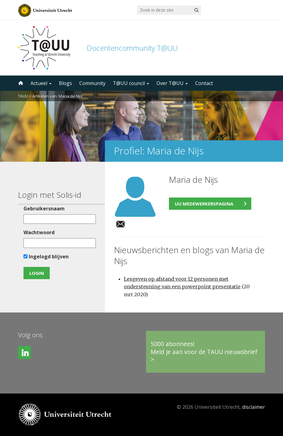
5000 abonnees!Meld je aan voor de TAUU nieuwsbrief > (204, 352)
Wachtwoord (39, 232)
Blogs (65, 83)
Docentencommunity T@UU (132, 48)
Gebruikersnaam (44, 208)
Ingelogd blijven (46, 256)
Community (92, 83)
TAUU (23, 96)
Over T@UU (172, 83)
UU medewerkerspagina (204, 204)
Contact (204, 83)
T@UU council (131, 83)
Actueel (41, 83)
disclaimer (253, 407)
